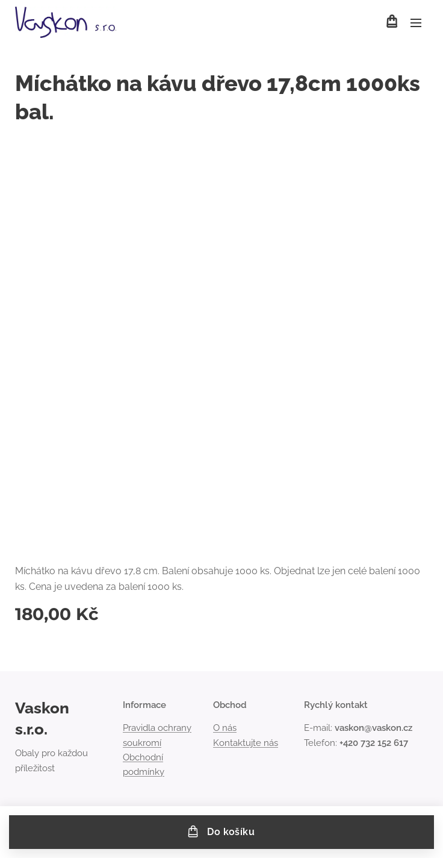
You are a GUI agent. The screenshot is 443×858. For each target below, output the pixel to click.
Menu (415, 22)
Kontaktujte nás (245, 742)
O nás (225, 728)
